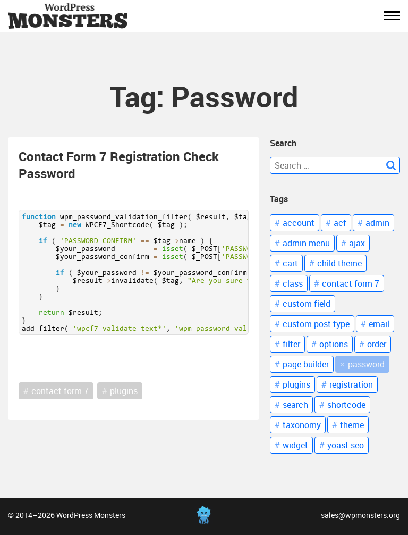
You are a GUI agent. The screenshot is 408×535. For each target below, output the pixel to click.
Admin (377, 223)
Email (379, 324)
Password (366, 364)
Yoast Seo (345, 445)
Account (298, 223)
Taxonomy (302, 425)
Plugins (296, 384)
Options (333, 344)
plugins (124, 391)
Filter (291, 344)
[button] (392, 15)
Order (376, 344)
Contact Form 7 (350, 283)
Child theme (339, 263)
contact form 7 (60, 391)
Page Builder (306, 364)
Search (295, 405)
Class (293, 283)
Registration (351, 384)
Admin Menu (306, 243)
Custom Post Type (316, 324)
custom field (306, 304)
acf (340, 223)
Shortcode (346, 405)
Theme (352, 425)
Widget (295, 445)
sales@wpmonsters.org (360, 515)
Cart (290, 263)
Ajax (357, 243)
